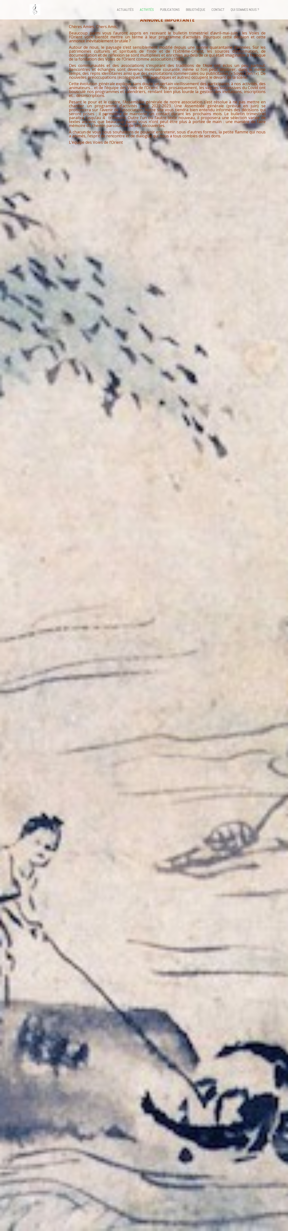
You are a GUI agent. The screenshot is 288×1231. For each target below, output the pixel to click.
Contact (217, 10)
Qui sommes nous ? (245, 10)
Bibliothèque (195, 10)
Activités (147, 10)
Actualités (125, 10)
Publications (170, 10)
